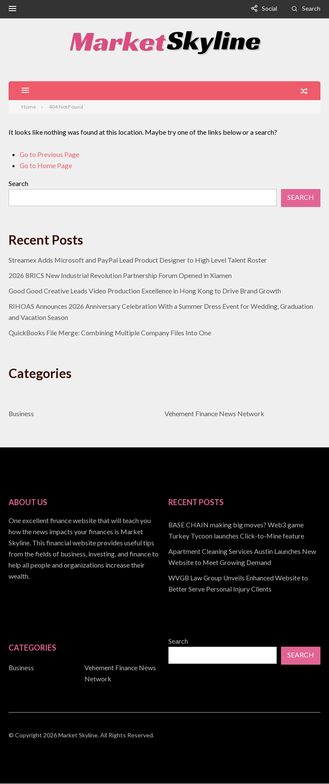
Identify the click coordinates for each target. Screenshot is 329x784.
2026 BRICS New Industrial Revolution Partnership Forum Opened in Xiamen (120, 276)
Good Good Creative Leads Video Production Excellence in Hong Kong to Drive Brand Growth (146, 291)
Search (311, 8)
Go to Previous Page (50, 155)
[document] (244, 557)
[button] (12, 9)
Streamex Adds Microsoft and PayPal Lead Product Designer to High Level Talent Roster (138, 260)
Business (21, 414)
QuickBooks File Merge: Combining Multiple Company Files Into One (111, 333)
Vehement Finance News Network (214, 414)
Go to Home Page (46, 166)
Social (269, 8)
